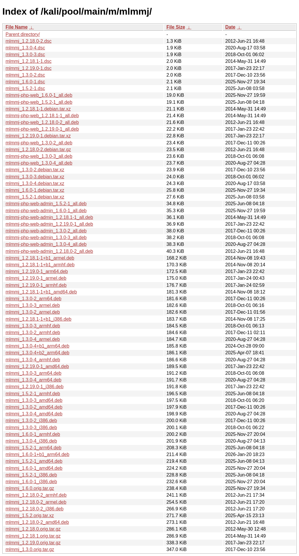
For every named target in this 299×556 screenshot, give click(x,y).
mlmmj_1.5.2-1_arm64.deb (33, 447)
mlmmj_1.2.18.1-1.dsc (28, 61)
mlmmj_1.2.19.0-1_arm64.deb (37, 271)
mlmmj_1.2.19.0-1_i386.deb (34, 386)
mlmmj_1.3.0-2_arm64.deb (33, 298)
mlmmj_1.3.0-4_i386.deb (31, 440)
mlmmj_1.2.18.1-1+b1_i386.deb (38, 319)
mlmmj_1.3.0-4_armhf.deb (33, 359)
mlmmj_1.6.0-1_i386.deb (31, 481)
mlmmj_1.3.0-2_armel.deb (33, 312)
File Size (175, 27)
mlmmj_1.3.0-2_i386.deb (31, 420)
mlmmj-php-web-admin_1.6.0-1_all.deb (46, 210)
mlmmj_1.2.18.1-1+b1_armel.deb (40, 257)
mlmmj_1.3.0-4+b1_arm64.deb (37, 345)
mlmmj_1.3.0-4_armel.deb (33, 339)
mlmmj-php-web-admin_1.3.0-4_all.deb (46, 244)
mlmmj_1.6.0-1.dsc (25, 81)
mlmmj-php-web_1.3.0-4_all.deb (39, 162)
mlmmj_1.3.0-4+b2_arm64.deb (37, 352)
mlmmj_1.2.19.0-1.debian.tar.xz (38, 135)
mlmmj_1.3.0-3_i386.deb (31, 427)
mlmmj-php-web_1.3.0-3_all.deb (39, 156)
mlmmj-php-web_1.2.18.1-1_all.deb (42, 115)
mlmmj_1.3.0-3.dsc (25, 54)
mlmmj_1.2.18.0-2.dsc (28, 41)
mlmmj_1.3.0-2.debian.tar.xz (35, 169)
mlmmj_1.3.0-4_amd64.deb (34, 413)
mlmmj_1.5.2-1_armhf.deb (33, 393)
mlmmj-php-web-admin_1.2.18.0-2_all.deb (49, 251)
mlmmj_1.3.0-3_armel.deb (33, 305)
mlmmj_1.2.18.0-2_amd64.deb (37, 522)
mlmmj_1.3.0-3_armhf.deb (33, 325)
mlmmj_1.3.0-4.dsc (25, 47)
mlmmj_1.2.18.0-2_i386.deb (34, 508)
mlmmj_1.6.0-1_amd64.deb (34, 468)
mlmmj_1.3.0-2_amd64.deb (34, 407)
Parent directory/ (23, 34)
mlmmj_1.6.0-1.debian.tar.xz (35, 190)
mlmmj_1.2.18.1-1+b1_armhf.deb (40, 264)
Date (230, 27)
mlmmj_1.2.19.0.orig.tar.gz (33, 542)
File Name (17, 27)
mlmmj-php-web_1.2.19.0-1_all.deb (42, 129)
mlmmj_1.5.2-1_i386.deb (31, 474)
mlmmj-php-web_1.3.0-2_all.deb (39, 142)
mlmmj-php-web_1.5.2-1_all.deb (39, 102)
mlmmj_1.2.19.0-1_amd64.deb (37, 366)
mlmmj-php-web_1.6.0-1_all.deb (39, 95)
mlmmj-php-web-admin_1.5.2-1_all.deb (46, 203)
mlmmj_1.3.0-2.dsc (25, 74)
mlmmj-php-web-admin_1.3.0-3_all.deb (46, 237)
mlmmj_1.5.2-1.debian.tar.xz (35, 196)
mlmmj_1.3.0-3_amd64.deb (34, 400)
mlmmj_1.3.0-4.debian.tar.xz (35, 183)
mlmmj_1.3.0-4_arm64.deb (33, 379)
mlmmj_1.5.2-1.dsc (25, 88)
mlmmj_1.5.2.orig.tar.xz (30, 515)
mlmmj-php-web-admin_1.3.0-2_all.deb (46, 230)
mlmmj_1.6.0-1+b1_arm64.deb (37, 454)
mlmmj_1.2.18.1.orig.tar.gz (33, 535)
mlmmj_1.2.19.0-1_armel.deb (36, 278)
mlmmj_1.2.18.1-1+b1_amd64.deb (41, 291)
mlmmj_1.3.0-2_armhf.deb (33, 332)
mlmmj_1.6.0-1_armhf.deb (33, 434)
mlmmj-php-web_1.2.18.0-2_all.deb (42, 122)
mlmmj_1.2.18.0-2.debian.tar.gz (38, 149)
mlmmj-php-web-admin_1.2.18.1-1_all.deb (49, 217)
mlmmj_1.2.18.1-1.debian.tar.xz (38, 108)
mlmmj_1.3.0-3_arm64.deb (33, 373)
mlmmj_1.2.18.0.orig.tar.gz (33, 528)
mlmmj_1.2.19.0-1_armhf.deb (36, 285)
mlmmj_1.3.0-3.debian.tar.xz (35, 176)
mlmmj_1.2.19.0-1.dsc (28, 68)
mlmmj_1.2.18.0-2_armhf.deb (36, 495)
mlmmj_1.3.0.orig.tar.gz (30, 549)
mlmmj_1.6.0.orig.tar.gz (30, 488)
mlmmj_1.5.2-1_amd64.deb (34, 461)
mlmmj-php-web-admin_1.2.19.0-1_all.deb (49, 224)
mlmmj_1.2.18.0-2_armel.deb (36, 502)
